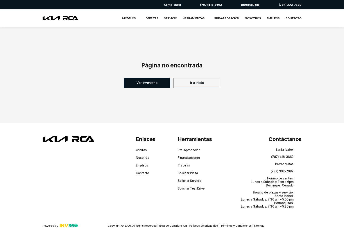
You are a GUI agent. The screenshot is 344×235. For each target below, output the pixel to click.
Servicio (170, 18)
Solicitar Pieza (188, 173)
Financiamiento (189, 157)
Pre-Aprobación (226, 18)
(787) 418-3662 (206, 4)
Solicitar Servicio (189, 181)
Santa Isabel (168, 4)
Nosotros (253, 18)
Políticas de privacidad (203, 225)
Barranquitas (245, 4)
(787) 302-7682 (285, 4)
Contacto (293, 18)
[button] (147, 83)
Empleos (273, 18)
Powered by (60, 225)
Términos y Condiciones (235, 225)
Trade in (184, 165)
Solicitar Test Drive (191, 188)
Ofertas (151, 18)
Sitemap (259, 225)
